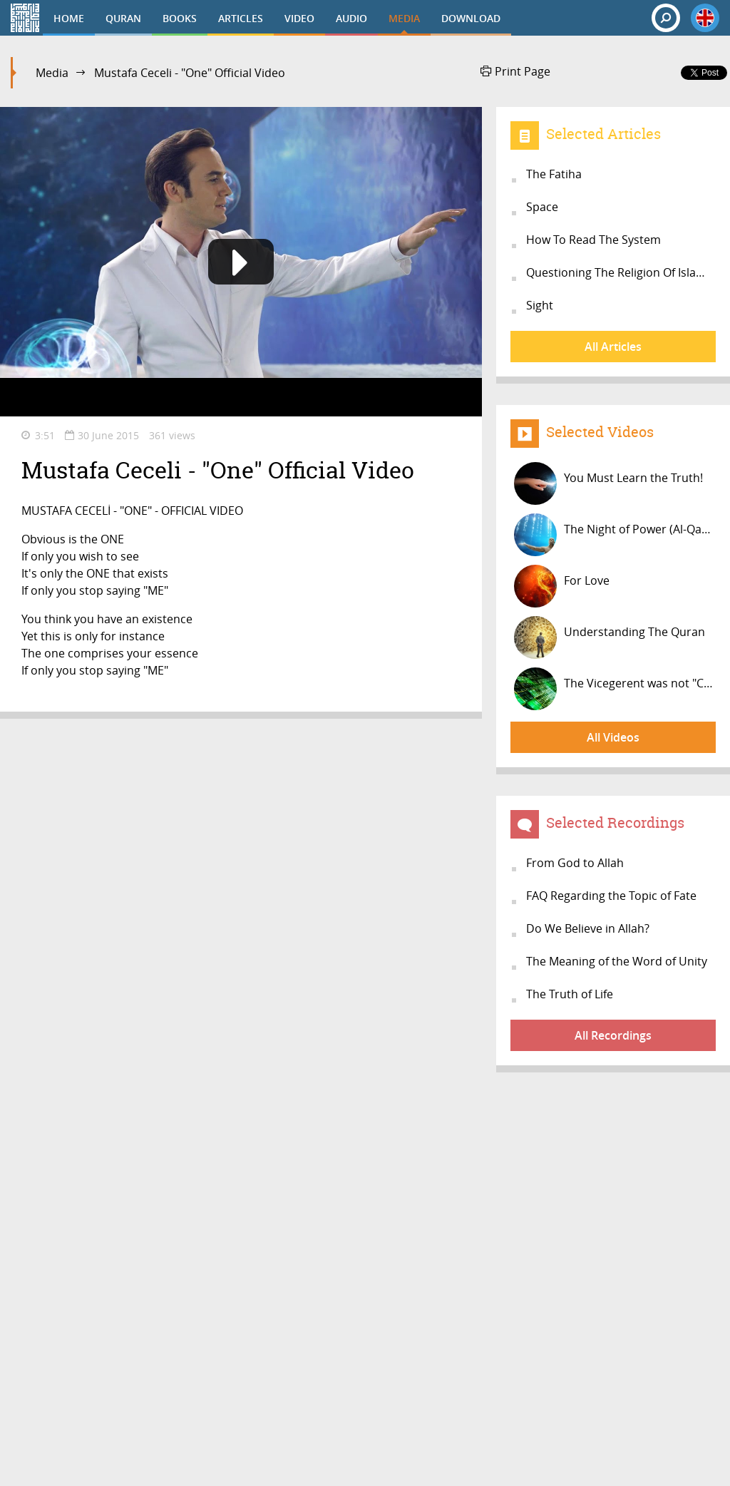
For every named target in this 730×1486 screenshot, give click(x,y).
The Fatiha (554, 174)
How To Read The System (593, 239)
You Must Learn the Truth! (608, 483)
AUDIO (351, 18)
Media (52, 73)
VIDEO (299, 18)
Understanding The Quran (609, 637)
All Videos (613, 737)
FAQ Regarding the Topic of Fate (611, 895)
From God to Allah (575, 863)
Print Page (515, 71)
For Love (562, 586)
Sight (539, 305)
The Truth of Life (569, 994)
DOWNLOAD (470, 18)
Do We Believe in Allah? (587, 928)
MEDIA (404, 18)
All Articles (613, 346)
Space (542, 207)
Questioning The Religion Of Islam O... (621, 272)
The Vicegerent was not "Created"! (615, 688)
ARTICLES (240, 18)
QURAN (123, 18)
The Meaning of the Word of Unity (616, 961)
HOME (68, 18)
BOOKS (180, 18)
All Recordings (613, 1035)
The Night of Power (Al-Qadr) (615, 534)
